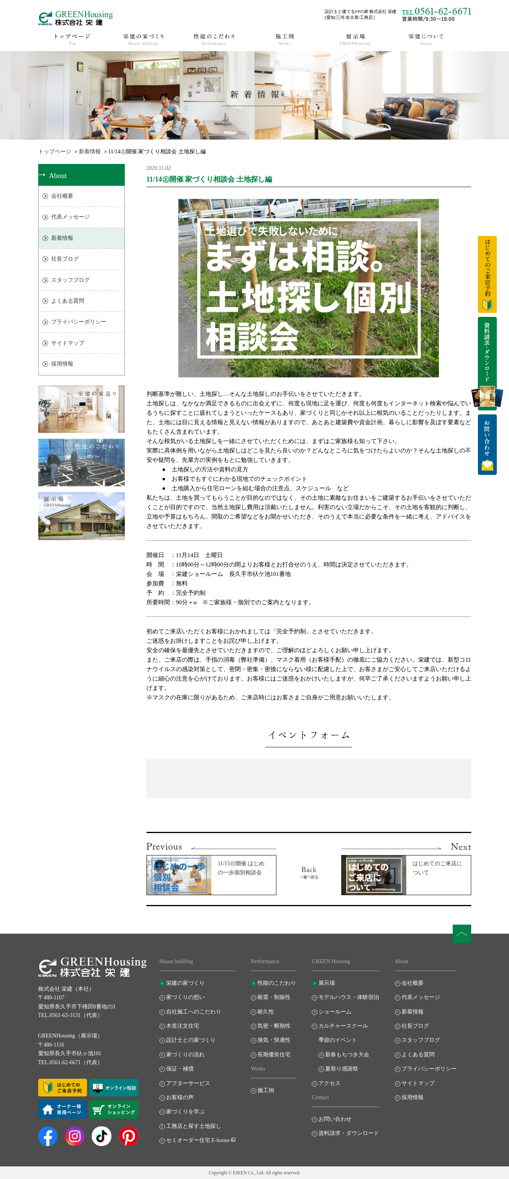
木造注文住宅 (182, 1026)
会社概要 (62, 196)
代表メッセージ (70, 217)
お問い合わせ (335, 1119)
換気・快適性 (274, 1040)
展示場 (326, 983)
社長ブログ (65, 259)
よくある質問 (67, 301)
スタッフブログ (70, 280)
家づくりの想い (185, 997)
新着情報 (90, 152)
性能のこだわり (276, 983)
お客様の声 (180, 1097)
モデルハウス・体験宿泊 (348, 997)
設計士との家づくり (191, 1040)
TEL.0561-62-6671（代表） (70, 1062)
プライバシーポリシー (78, 322)
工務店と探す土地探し (193, 1126)
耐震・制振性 (274, 997)
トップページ (54, 152)
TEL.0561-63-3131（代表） (70, 1015)
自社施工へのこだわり (193, 1012)
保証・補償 (180, 1069)
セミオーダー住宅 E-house (198, 1140)
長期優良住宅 (274, 1055)
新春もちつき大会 (347, 1055)
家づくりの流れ (185, 1055)
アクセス (329, 1083)
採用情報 (62, 364)
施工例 (265, 1090)
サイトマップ (67, 343)
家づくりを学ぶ (185, 1112)
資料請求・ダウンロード (348, 1133)
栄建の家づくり (185, 983)
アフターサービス (188, 1083)
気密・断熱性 (274, 1026)
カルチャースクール (343, 1026)
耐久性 (265, 1012)
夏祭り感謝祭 (341, 1069)
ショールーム (335, 1012)
